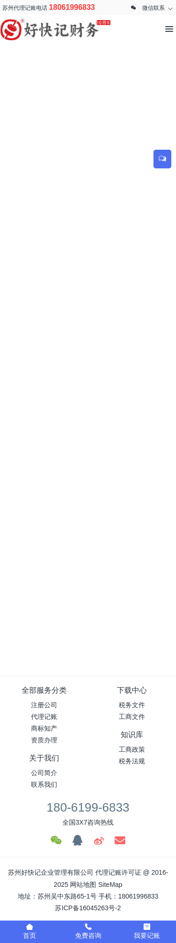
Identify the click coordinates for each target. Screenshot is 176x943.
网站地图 (83, 884)
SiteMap (110, 884)
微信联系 (153, 8)
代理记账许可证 (118, 872)
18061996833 (72, 7)
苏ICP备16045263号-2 (88, 908)
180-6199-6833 (87, 807)
